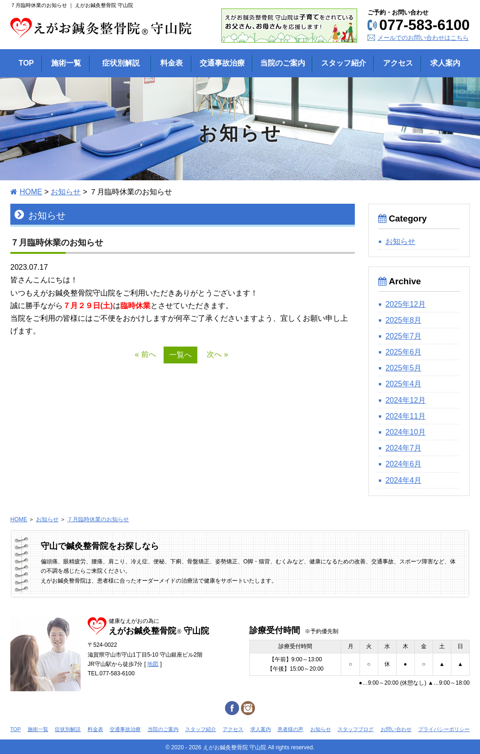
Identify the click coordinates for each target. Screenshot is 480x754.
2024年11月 (405, 416)
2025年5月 (403, 368)
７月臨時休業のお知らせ (98, 519)
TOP (15, 729)
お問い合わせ (396, 729)
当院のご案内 (163, 729)
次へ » (217, 354)
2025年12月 (405, 304)
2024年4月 (403, 480)
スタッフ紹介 (200, 729)
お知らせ (66, 192)
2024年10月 (405, 432)
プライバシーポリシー (444, 729)
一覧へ (180, 355)
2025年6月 (403, 352)
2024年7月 (403, 448)
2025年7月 (403, 336)
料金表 (95, 729)
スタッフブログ (356, 729)
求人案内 (260, 729)
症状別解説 (68, 729)
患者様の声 (290, 729)
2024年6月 (403, 464)
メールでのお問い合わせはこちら (423, 37)
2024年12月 (405, 400)
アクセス (233, 729)
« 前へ (145, 354)
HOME (31, 192)
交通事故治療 (125, 729)
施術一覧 (38, 729)
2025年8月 (403, 320)
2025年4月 (403, 384)
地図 (152, 664)
